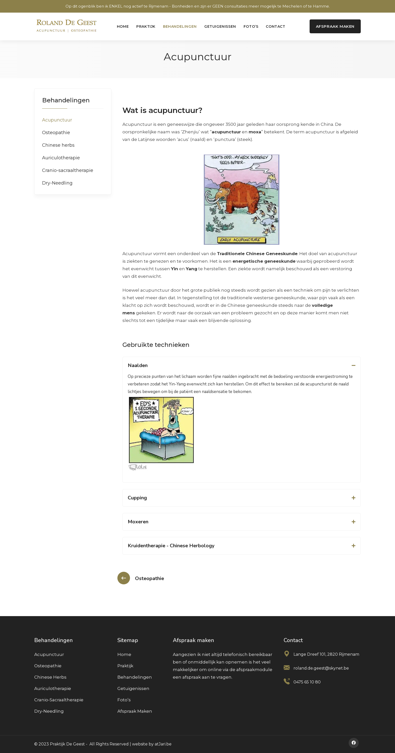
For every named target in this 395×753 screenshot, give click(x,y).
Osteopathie (56, 132)
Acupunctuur (57, 120)
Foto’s (251, 26)
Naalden (138, 365)
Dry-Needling (57, 183)
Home (123, 26)
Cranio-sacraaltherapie (67, 170)
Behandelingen (180, 26)
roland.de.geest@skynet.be (321, 668)
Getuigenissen (220, 26)
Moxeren (138, 521)
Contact (275, 26)
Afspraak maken (134, 711)
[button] (241, 365)
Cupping (137, 497)
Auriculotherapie (61, 158)
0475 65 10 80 (307, 682)
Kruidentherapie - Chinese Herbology (171, 545)
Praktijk (145, 26)
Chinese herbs (58, 145)
